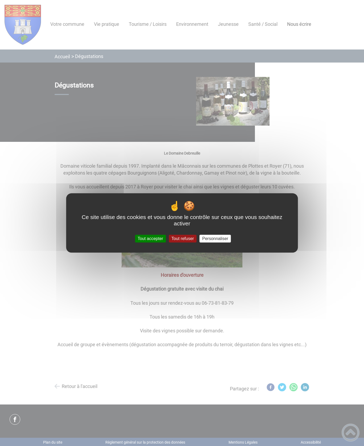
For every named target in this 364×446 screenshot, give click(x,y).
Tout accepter (150, 238)
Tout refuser (182, 238)
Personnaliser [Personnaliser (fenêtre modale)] (215, 238)
